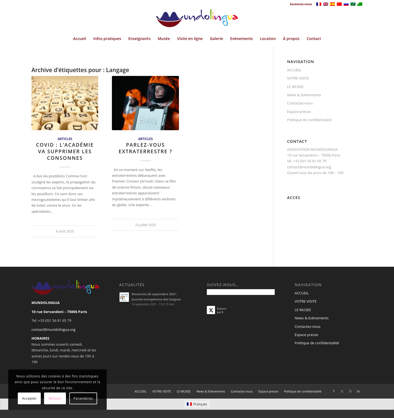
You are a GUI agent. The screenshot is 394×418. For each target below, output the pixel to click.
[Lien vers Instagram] (350, 391)
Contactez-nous (300, 103)
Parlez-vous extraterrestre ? (145, 148)
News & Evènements (304, 94)
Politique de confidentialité (309, 119)
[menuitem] (299, 4)
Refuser (55, 398)
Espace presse (299, 111)
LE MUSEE (295, 86)
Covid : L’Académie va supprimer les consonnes (65, 151)
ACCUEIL (294, 69)
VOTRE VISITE (298, 78)
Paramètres (83, 398)
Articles (64, 139)
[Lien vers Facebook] (334, 391)
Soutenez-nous (301, 4)
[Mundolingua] (197, 20)
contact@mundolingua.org (53, 329)
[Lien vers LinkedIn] (358, 391)
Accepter (29, 398)
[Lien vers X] (342, 391)
